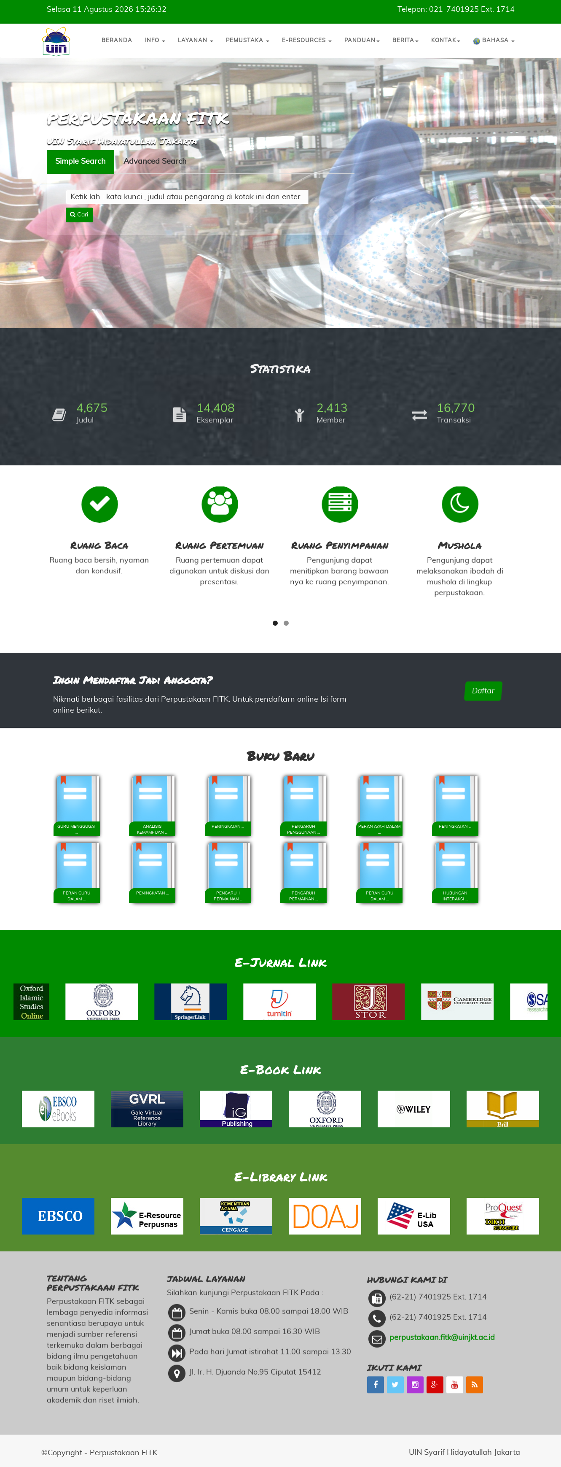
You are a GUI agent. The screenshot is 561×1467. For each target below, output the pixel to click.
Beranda (117, 40)
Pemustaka (247, 40)
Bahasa (494, 41)
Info (155, 40)
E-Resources (307, 40)
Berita (405, 40)
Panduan (362, 40)
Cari (79, 178)
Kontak (445, 40)
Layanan (195, 40)
